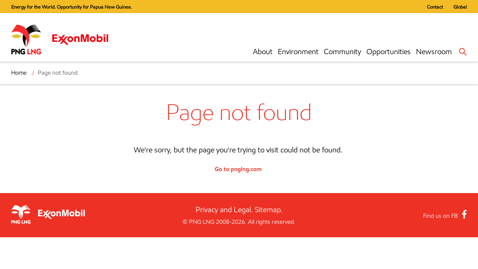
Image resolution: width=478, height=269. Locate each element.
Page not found (58, 72)
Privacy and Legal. (224, 209)
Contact (435, 7)
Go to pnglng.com (238, 169)
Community (342, 51)
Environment (298, 51)
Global (460, 7)
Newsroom (434, 51)
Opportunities (388, 51)
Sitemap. (268, 209)
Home (19, 72)
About (263, 51)
